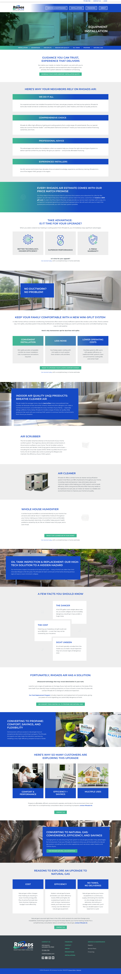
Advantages (35, 47)
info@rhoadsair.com (48, 953)
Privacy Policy (72, 970)
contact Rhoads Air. (86, 805)
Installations (76, 8)
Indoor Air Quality (62, 47)
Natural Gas (98, 47)
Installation (23, 47)
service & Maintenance (97, 942)
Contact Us (94, 2)
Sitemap (78, 970)
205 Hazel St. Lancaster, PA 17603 (48, 946)
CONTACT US (46, 942)
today (50, 540)
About (103, 8)
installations (70, 955)
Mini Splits (47, 47)
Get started (44, 540)
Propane (86, 47)
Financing (91, 8)
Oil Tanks (76, 47)
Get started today (46, 261)
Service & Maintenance (56, 8)
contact (68, 945)
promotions (70, 952)
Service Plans (92, 948)
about (67, 948)
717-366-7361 (82, 2)
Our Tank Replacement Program (39, 695)
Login (104, 2)
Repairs (90, 945)
